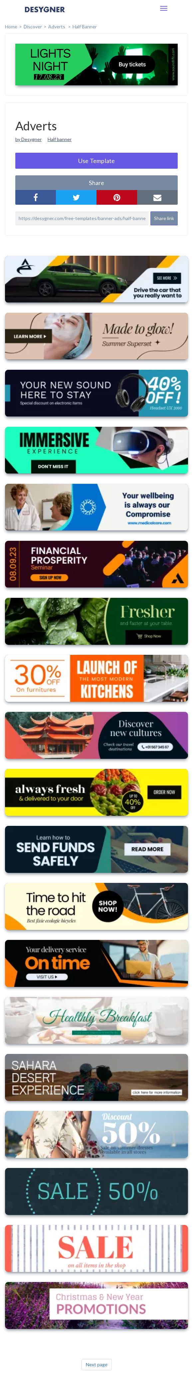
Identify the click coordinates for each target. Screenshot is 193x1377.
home (11, 26)
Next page (96, 1364)
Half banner (60, 139)
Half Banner (85, 26)
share (96, 182)
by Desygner (28, 139)
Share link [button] (164, 218)
